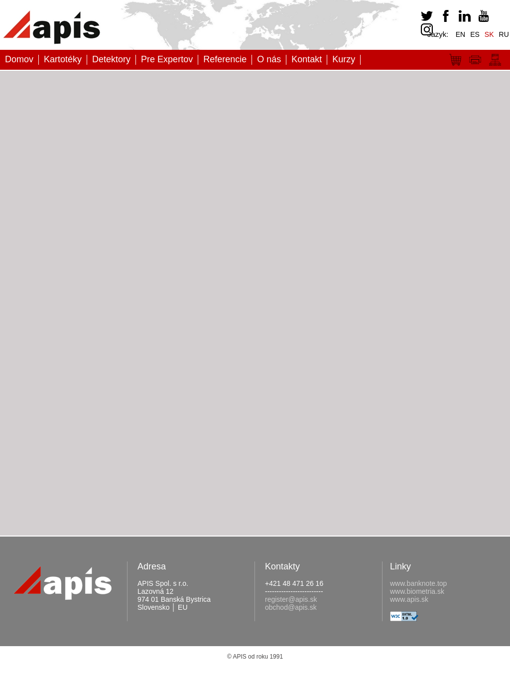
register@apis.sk (291, 599)
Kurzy (343, 59)
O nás (269, 59)
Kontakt (306, 59)
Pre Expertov (167, 59)
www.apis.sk (409, 599)
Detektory (111, 59)
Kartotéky (63, 59)
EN (460, 34)
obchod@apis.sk (291, 607)
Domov (19, 59)
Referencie (225, 59)
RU (504, 34)
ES (475, 34)
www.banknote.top (418, 583)
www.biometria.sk (417, 591)
